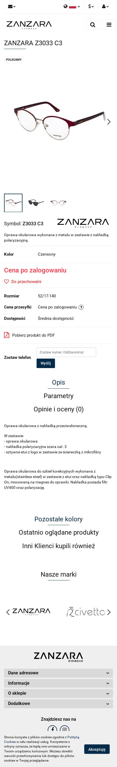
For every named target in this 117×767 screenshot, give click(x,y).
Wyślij (46, 363)
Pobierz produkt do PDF (29, 335)
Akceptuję (97, 749)
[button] (58, 673)
